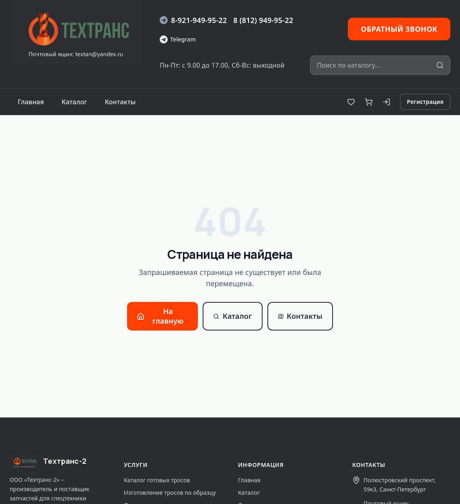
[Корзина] (368, 102)
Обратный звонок (399, 29)
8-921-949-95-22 (193, 20)
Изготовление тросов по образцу (170, 492)
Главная (31, 101)
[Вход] (386, 102)
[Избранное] (351, 102)
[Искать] (440, 65)
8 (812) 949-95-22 (263, 20)
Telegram (177, 39)
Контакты (120, 101)
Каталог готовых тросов (157, 480)
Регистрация (425, 101)
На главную (160, 315)
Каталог (74, 101)
